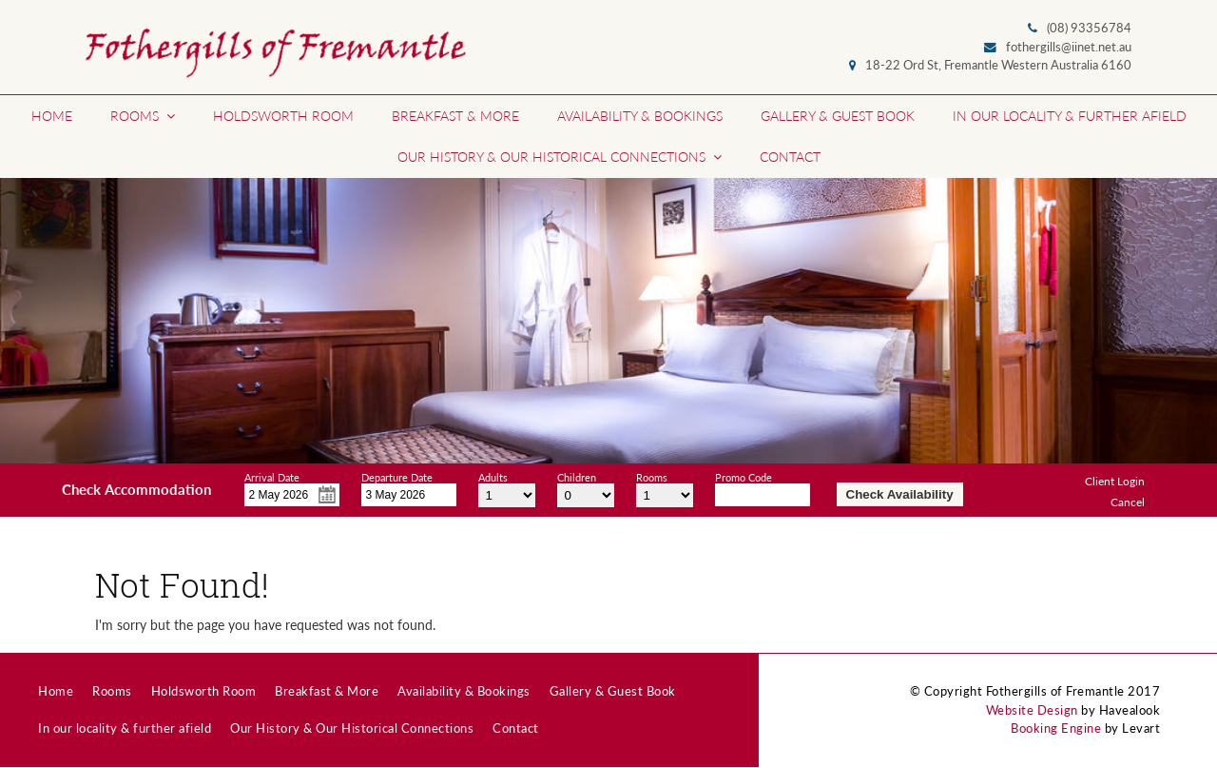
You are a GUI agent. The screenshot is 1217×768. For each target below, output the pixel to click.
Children (576, 475)
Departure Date (397, 475)
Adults (493, 475)
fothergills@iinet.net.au (1068, 47)
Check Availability (900, 494)
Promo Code (743, 475)
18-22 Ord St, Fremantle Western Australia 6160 (998, 65)
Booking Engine (1056, 728)
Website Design (1032, 710)
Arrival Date (271, 475)
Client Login (1115, 481)
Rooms (651, 475)
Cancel (1128, 502)
